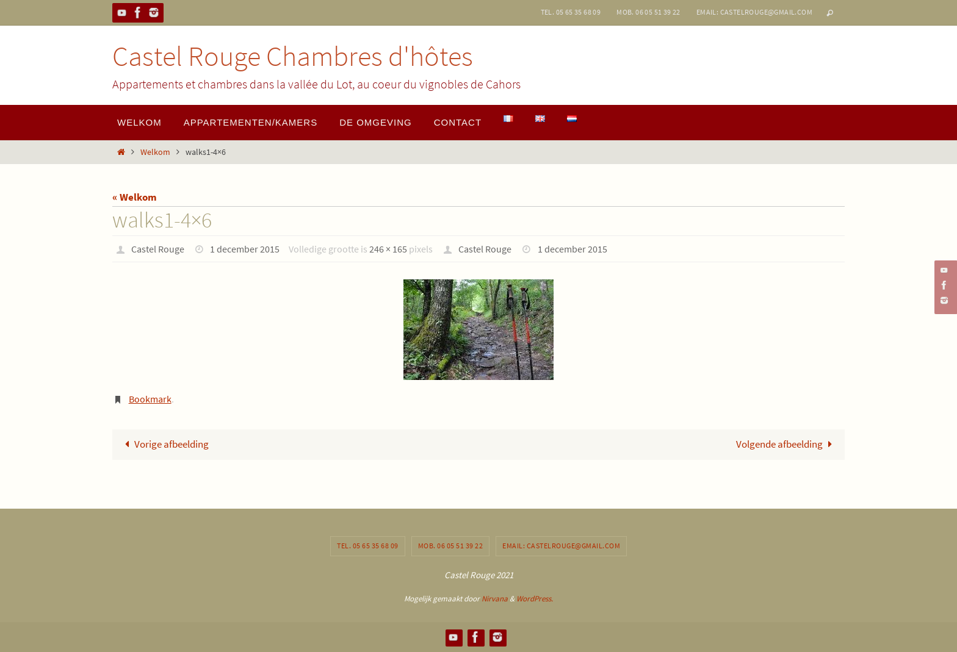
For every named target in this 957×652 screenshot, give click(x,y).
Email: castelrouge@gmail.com (754, 11)
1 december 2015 (245, 249)
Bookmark (150, 399)
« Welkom (134, 197)
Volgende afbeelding (786, 444)
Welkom (155, 152)
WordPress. (534, 598)
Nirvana (495, 598)
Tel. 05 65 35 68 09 (571, 11)
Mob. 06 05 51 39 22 (648, 11)
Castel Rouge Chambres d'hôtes (292, 56)
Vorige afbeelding (164, 444)
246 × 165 (388, 249)
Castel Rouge (157, 249)
